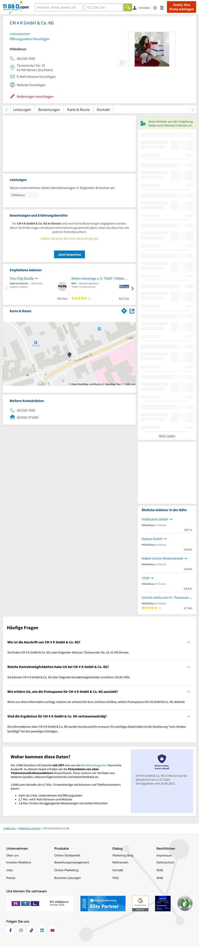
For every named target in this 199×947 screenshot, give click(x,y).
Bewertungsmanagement (71, 862)
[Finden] (127, 7)
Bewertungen (49, 109)
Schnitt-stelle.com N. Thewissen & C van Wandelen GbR (167, 597)
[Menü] (163, 7)
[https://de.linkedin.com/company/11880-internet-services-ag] (42, 930)
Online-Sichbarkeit (67, 855)
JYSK (145, 578)
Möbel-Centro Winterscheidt (162, 558)
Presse (10, 878)
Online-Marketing (66, 870)
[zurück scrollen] (6, 109)
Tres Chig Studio (22, 278)
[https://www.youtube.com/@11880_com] (52, 930)
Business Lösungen (67, 878)
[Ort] (104, 7)
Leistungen (22, 109)
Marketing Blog (122, 855)
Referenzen (120, 862)
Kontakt (103, 109)
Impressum (164, 855)
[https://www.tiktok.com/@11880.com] (31, 930)
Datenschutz (165, 862)
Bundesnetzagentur (94, 765)
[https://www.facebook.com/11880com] (10, 930)
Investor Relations (18, 862)
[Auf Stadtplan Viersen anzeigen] (132, 311)
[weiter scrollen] (192, 109)
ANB (159, 878)
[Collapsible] (188, 642)
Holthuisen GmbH (155, 519)
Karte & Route (78, 109)
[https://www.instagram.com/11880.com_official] (21, 930)
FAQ (115, 878)
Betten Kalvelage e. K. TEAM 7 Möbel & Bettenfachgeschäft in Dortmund (100, 278)
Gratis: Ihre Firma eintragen (181, 7)
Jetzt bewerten (69, 254)
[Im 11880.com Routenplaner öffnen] (124, 310)
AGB (159, 870)
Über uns (12, 855)
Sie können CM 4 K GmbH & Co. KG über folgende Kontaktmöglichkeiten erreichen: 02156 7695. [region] (68, 677)
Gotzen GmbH (152, 539)
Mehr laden (167, 436)
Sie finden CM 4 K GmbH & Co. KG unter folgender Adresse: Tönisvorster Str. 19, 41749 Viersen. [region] (68, 652)
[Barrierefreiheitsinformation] (156, 7)
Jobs (9, 870)
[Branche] (59, 7)
